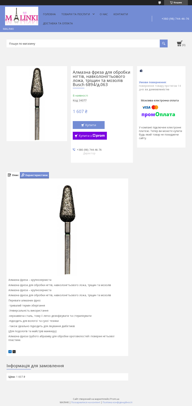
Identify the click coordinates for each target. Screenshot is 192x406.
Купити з (92, 136)
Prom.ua (114, 399)
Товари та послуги (75, 14)
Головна (49, 14)
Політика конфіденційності (117, 402)
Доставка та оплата (58, 23)
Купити (90, 125)
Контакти (120, 14)
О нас (104, 14)
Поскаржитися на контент (85, 402)
